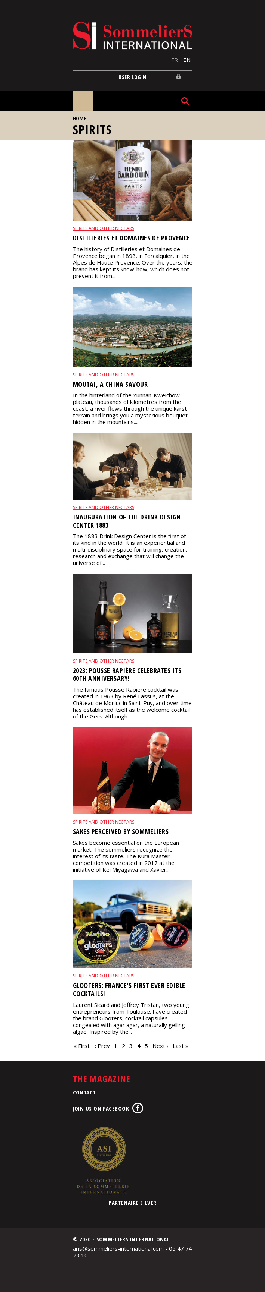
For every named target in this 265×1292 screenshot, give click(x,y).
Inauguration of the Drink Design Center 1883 (127, 521)
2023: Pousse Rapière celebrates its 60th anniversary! (127, 674)
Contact (84, 1092)
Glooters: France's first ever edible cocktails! (129, 989)
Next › (160, 1045)
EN (187, 59)
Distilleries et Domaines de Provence (131, 237)
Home (80, 118)
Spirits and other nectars (103, 228)
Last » (180, 1045)
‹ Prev (102, 1045)
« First (82, 1045)
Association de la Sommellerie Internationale (103, 1160)
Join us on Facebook (101, 1108)
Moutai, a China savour (110, 384)
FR (174, 59)
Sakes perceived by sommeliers (121, 831)
